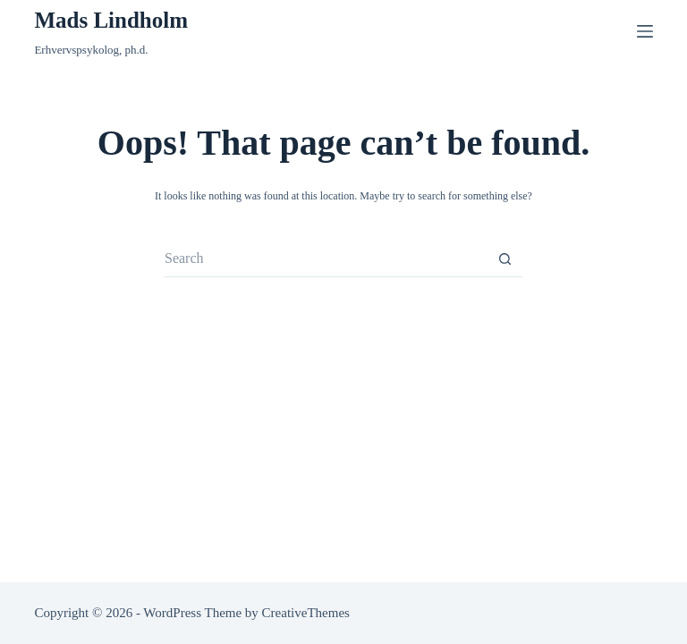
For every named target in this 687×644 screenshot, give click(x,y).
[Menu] (645, 31)
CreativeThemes (306, 613)
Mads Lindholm (111, 20)
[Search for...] (326, 259)
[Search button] (504, 259)
